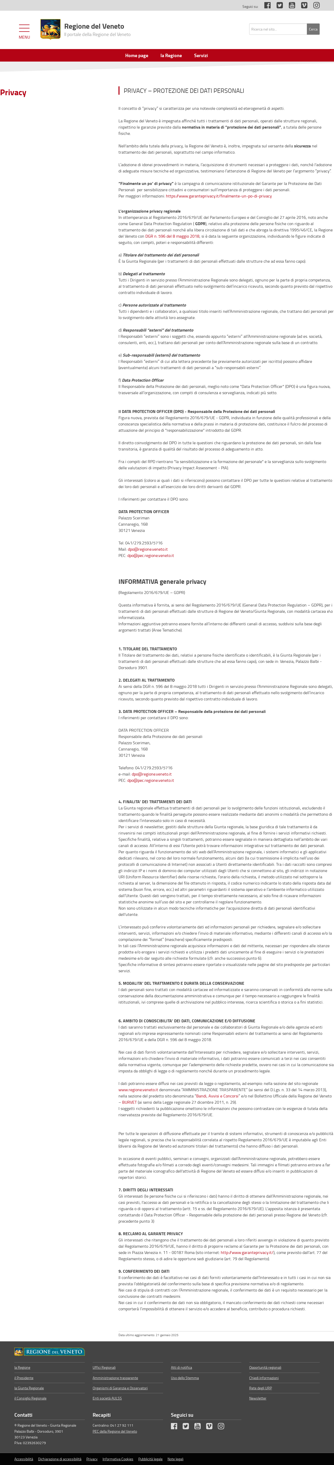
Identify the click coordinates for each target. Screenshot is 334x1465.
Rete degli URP (260, 1387)
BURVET (129, 1102)
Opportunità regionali (265, 1367)
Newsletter (257, 1398)
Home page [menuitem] (136, 55)
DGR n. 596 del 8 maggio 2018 (172, 236)
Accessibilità (23, 1458)
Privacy (13, 92)
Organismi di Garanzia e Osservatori (120, 1387)
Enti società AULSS (107, 1398)
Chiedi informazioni (264, 1377)
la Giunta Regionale (29, 1387)
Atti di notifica (181, 1367)
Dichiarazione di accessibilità (59, 1458)
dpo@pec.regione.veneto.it (150, 555)
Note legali (175, 1458)
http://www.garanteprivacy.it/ (246, 1252)
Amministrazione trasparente (115, 1377)
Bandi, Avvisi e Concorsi (217, 1096)
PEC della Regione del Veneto (115, 1431)
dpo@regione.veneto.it (148, 549)
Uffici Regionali (104, 1367)
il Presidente (23, 1377)
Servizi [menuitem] (201, 55)
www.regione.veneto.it (138, 1089)
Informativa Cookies (118, 1458)
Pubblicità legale (150, 1458)
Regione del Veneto (97, 29)
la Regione (22, 1367)
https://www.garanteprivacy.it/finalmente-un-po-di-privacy (219, 196)
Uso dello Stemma (185, 1377)
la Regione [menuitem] (171, 55)
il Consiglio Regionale (30, 1398)
